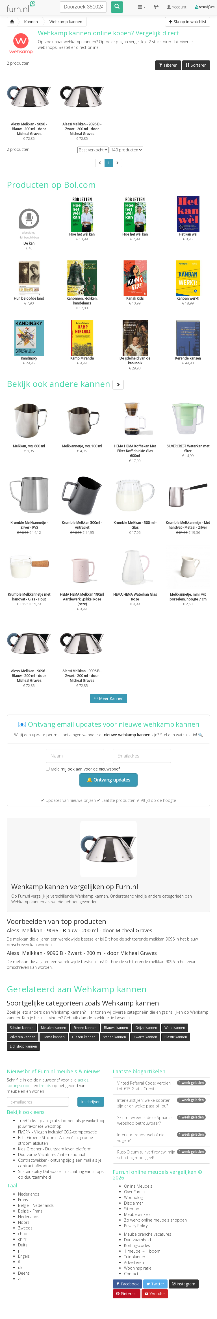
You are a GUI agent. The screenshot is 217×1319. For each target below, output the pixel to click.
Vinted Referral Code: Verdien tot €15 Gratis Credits (161, 1085)
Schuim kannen (22, 1027)
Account (176, 7)
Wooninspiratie (137, 1268)
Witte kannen (174, 1027)
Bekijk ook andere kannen (65, 383)
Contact (131, 1273)
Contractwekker (32, 1160)
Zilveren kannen (22, 1037)
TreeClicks (27, 1120)
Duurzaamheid (137, 1239)
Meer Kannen (108, 698)
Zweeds (25, 1228)
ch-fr (22, 1239)
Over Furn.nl (135, 1191)
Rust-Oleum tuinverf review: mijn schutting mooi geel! (161, 1154)
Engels (24, 1256)
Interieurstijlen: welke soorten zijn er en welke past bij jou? (161, 1103)
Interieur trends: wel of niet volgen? (161, 1137)
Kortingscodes (137, 1245)
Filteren (168, 65)
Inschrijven (91, 1101)
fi (19, 1261)
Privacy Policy (135, 1225)
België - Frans (30, 1211)
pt (20, 1250)
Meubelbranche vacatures (147, 1234)
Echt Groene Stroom (37, 1137)
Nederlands (28, 1194)
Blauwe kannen (116, 1027)
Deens (24, 1273)
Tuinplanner (134, 1256)
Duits (22, 1245)
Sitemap (131, 1208)
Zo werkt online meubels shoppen (155, 1220)
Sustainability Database (39, 1171)
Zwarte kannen (145, 1037)
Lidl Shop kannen (23, 1046)
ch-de (23, 1233)
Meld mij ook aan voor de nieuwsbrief (83, 769)
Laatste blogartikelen (139, 1071)
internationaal (72, 1154)
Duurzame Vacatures (37, 1154)
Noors (23, 1222)
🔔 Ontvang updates (108, 780)
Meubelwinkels (137, 1214)
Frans (23, 1199)
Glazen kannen (84, 1037)
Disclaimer (133, 1203)
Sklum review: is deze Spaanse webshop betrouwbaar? (161, 1120)
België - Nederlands (36, 1205)
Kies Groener (30, 1149)
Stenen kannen (85, 1027)
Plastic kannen (175, 1037)
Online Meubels (138, 1186)
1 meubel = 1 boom (142, 1251)
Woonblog (133, 1197)
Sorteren (196, 65)
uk (20, 1267)
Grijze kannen (146, 1027)
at (20, 1278)
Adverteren (134, 1262)
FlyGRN (24, 1132)
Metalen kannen (53, 1027)
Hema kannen (54, 1037)
